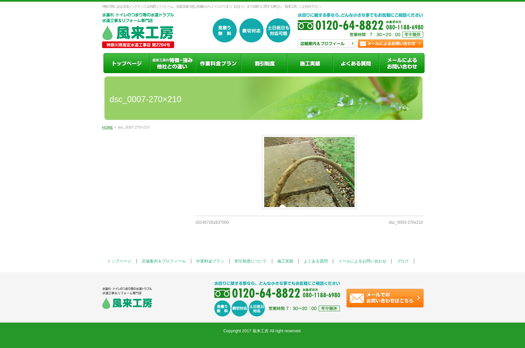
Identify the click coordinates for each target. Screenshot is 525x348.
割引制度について (251, 261)
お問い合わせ (390, 43)
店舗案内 (327, 43)
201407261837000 (212, 222)
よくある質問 (316, 261)
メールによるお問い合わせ (362, 261)
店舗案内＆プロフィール (164, 261)
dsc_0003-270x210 (406, 222)
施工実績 (285, 261)
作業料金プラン (210, 261)
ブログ (403, 261)
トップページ (119, 261)
